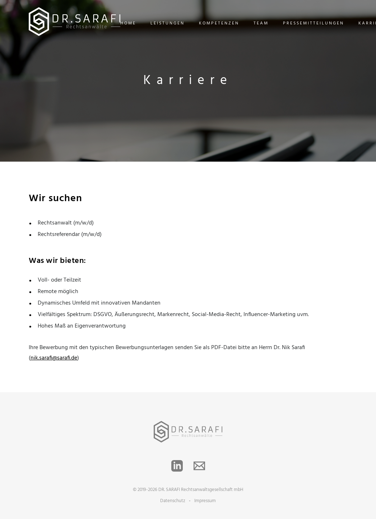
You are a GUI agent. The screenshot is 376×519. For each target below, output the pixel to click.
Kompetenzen (219, 23)
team (261, 23)
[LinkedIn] (177, 466)
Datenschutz (172, 501)
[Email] (199, 466)
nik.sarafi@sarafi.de (54, 358)
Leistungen (167, 23)
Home (128, 23)
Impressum (205, 501)
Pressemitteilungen (313, 23)
